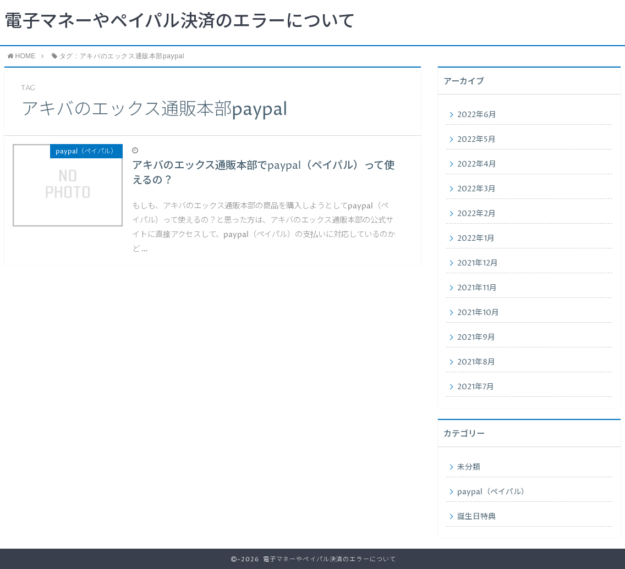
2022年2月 (476, 214)
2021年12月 (477, 263)
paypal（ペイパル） (493, 492)
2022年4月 (476, 164)
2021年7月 (475, 387)
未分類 (468, 467)
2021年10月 (478, 313)
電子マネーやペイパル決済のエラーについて (179, 22)
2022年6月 (476, 115)
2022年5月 (476, 140)
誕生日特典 (476, 517)
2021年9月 (476, 337)
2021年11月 (477, 288)
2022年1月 (476, 239)
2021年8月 (476, 362)
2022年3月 (476, 189)
